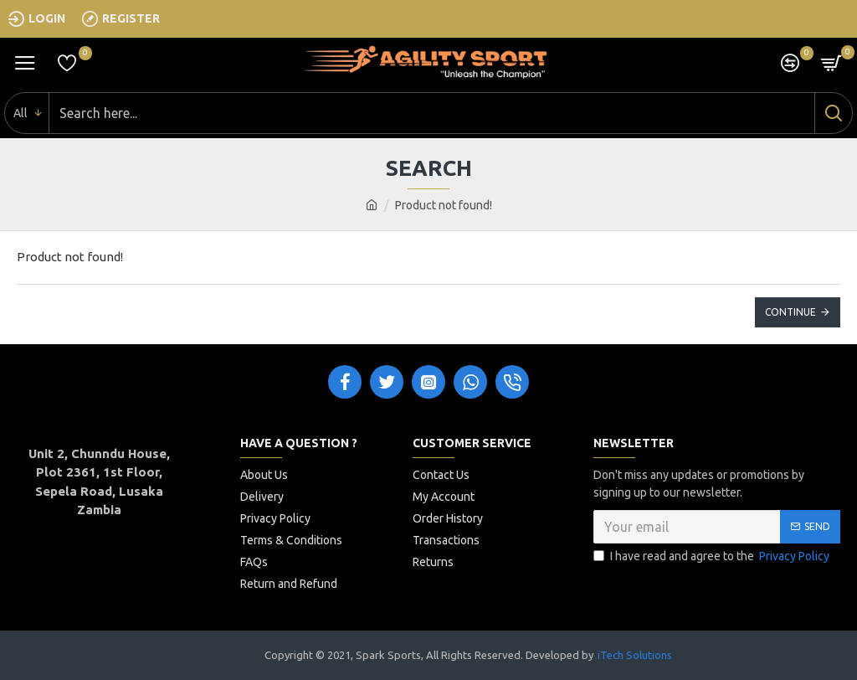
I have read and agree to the (712, 556)
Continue (790, 312)
